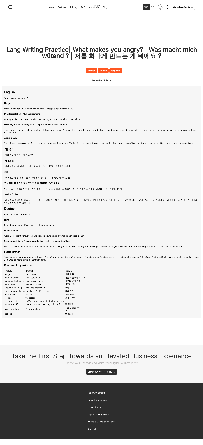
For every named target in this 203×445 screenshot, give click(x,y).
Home (51, 7)
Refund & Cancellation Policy (101, 421)
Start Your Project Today (100, 371)
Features (62, 7)
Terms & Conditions (97, 400)
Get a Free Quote (181, 7)
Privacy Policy (94, 407)
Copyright (92, 429)
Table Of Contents (96, 392)
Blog (105, 7)
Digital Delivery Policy (98, 414)
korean (103, 70)
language (115, 70)
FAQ (83, 7)
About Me (94, 7)
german (91, 70)
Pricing (73, 7)
